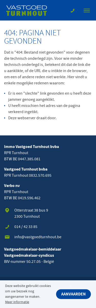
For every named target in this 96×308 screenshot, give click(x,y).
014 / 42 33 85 (25, 227)
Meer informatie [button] (17, 302)
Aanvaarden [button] (73, 294)
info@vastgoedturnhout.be (37, 237)
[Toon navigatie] (87, 10)
